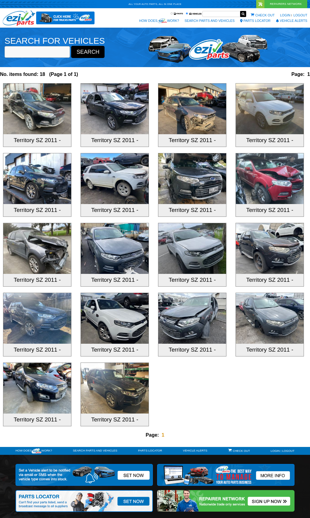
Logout (300, 15)
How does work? (159, 20)
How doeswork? (33, 451)
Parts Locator (255, 20)
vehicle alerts (291, 20)
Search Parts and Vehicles (209, 20)
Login (285, 15)
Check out (265, 15)
